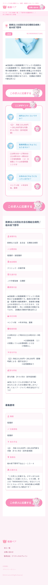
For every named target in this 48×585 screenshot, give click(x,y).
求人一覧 (7, 548)
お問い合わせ (8, 552)
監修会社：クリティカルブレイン (15, 556)
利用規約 (5, 566)
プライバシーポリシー (9, 569)
